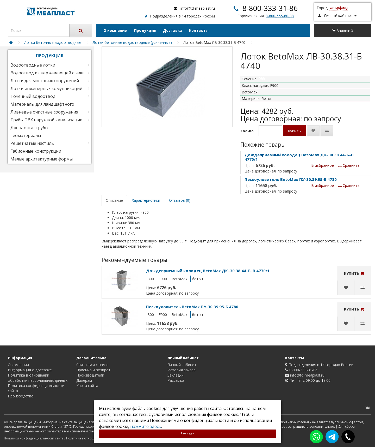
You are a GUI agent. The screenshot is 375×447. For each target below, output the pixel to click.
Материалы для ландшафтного (42, 104)
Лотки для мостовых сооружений (44, 81)
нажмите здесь (145, 426)
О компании (115, 30)
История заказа (181, 369)
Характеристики (146, 200)
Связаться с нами (92, 364)
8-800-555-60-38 (280, 15)
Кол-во (247, 130)
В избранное (322, 165)
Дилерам (84, 380)
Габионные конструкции (35, 151)
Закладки (175, 375)
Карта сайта (87, 385)
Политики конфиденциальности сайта (34, 438)
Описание (114, 200)
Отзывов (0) (179, 200)
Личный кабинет (181, 364)
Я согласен (187, 433)
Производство (21, 396)
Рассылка (175, 380)
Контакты (199, 30)
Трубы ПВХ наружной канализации (46, 120)
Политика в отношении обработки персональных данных (37, 378)
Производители (90, 375)
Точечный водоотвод (32, 96)
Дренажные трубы (29, 127)
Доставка (172, 30)
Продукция (145, 30)
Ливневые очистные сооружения (44, 112)
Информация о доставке (30, 369)
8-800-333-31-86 (270, 8)
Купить (294, 130)
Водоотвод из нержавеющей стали (47, 73)
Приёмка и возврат (93, 369)
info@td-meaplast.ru (197, 8)
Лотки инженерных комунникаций (46, 88)
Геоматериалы (25, 135)
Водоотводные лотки (32, 65)
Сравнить (349, 165)
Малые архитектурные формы (41, 159)
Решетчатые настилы (32, 143)
